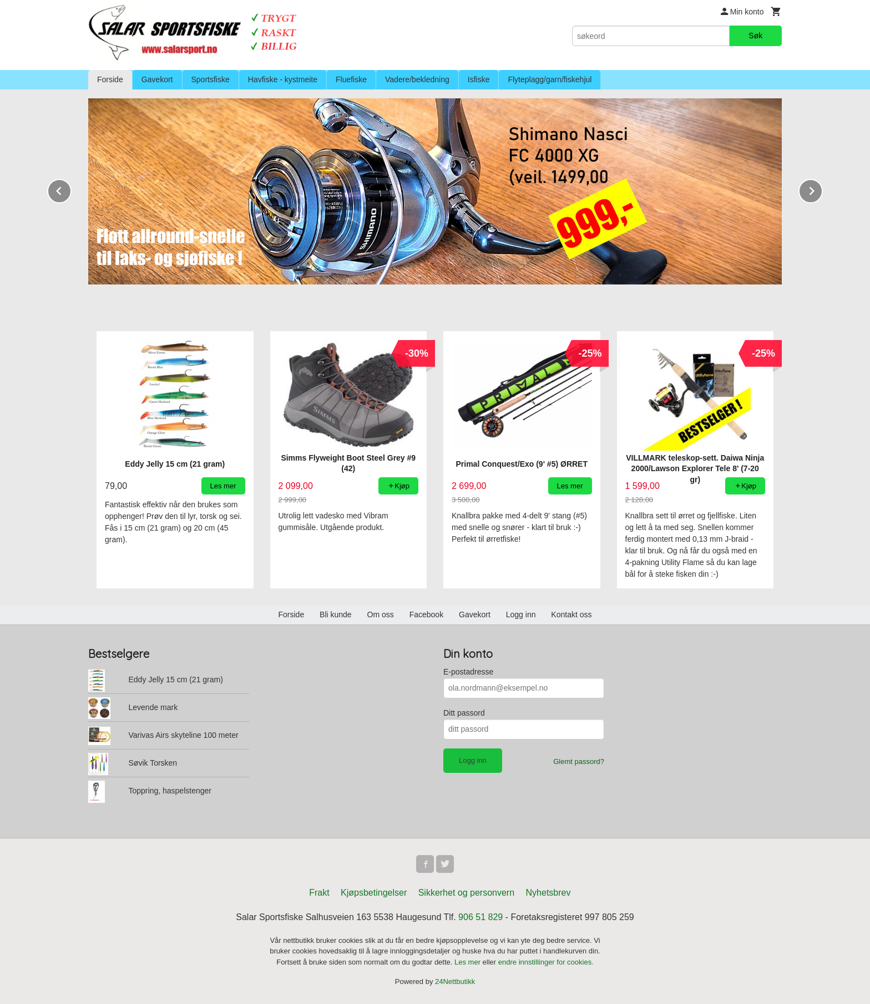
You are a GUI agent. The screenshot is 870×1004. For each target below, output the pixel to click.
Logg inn (521, 614)
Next (822, 189)
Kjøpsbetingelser (374, 892)
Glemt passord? (578, 761)
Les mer (468, 962)
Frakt (319, 892)
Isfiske (479, 79)
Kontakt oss (571, 614)
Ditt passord (464, 712)
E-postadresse (468, 671)
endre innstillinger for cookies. (546, 962)
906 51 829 (480, 917)
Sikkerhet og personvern (466, 892)
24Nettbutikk (455, 981)
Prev (71, 189)
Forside (110, 79)
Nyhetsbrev (548, 892)
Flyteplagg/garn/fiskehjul (549, 79)
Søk (755, 35)
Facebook (426, 614)
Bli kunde (336, 614)
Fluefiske (351, 79)
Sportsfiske (210, 79)
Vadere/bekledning (417, 79)
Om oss (380, 614)
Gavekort (157, 79)
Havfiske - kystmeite (282, 79)
